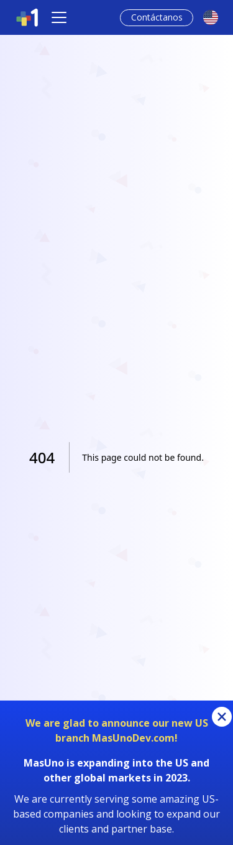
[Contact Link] (156, 17)
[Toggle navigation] (59, 17)
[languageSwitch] (210, 17)
